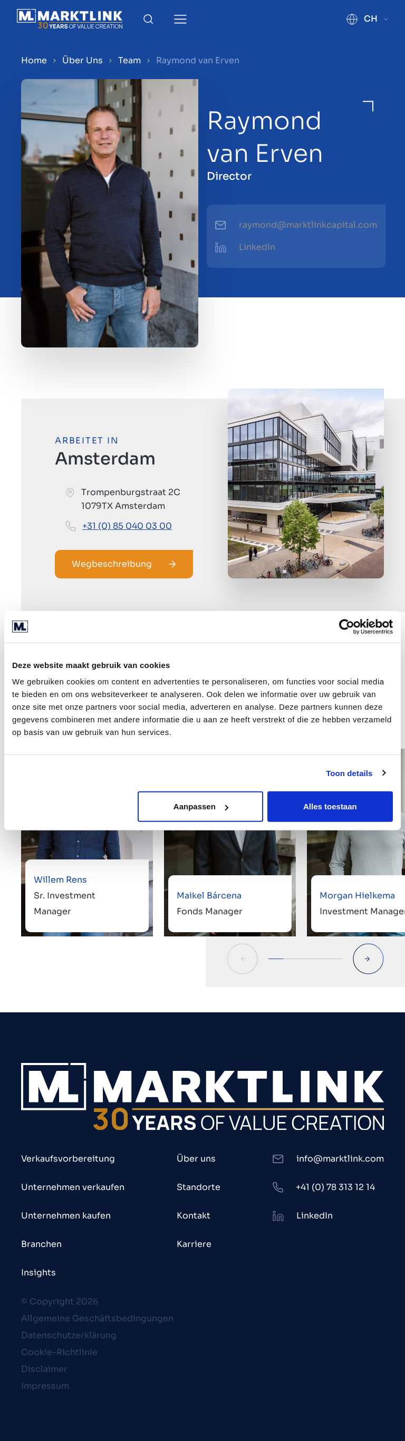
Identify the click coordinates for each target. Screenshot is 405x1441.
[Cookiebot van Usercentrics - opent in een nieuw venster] (347, 626)
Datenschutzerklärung (69, 1335)
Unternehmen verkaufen (72, 1187)
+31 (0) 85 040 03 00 (127, 525)
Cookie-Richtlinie (59, 1352)
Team (129, 60)
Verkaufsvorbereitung (68, 1158)
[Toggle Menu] (180, 19)
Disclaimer (44, 1369)
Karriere (194, 1244)
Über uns (196, 1158)
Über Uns (82, 60)
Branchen (41, 1244)
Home (34, 60)
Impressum (45, 1385)
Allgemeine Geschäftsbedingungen (97, 1318)
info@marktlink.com (340, 1158)
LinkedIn (257, 247)
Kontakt (193, 1215)
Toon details (349, 772)
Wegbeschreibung (124, 563)
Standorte (198, 1187)
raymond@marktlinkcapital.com (308, 224)
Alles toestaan (330, 806)
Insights (38, 1272)
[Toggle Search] (148, 19)
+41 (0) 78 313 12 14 (335, 1187)
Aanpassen (200, 806)
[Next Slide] (368, 958)
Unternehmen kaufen (66, 1215)
